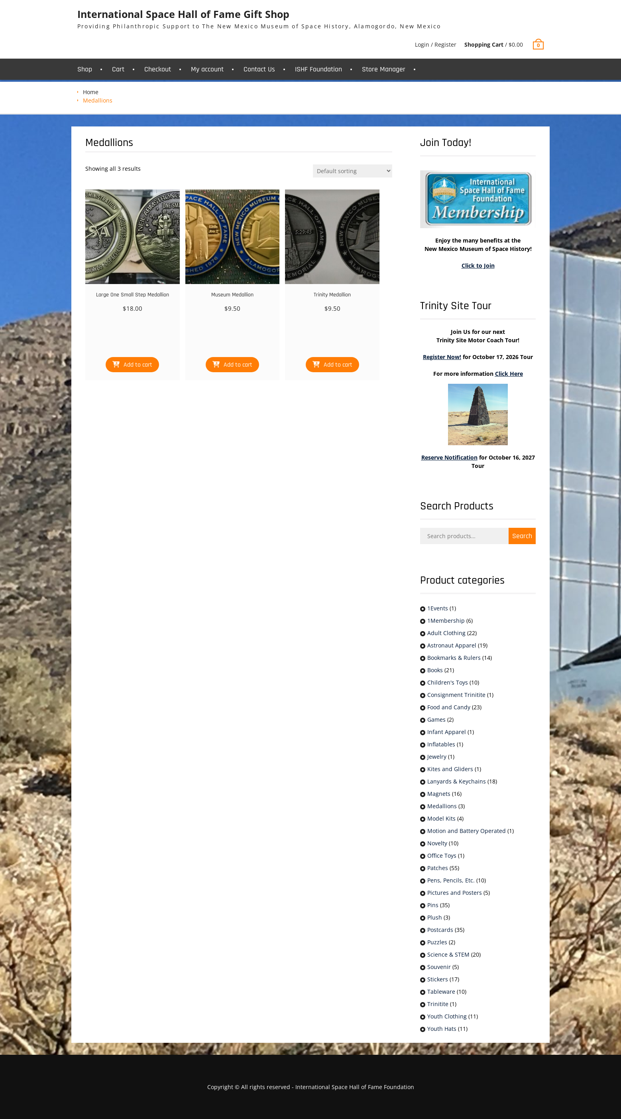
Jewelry (436, 756)
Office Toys (441, 855)
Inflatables (441, 744)
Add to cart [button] (138, 365)
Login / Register (435, 44)
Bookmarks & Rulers (454, 657)
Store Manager (383, 69)
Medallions (442, 806)
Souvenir (439, 967)
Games (436, 719)
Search (522, 536)
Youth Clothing (447, 1016)
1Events (437, 608)
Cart (118, 69)
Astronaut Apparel (451, 645)
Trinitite (437, 1004)
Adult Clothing (446, 633)
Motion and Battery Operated (466, 831)
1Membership (446, 620)
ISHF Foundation (318, 69)
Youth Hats (441, 1028)
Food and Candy (448, 707)
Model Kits (441, 818)
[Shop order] (352, 171)
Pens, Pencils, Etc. (451, 880)
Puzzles (437, 942)
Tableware (441, 991)
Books (435, 670)
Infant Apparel (446, 732)
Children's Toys (447, 682)
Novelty (437, 843)
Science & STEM (448, 954)
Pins (432, 905)
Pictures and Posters (454, 892)
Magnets (438, 793)
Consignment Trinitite (456, 695)
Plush (434, 917)
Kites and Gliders (450, 769)
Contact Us (259, 69)
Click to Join (478, 265)
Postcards (440, 929)
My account (207, 69)
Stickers (437, 979)
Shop (84, 69)
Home (90, 92)
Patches (437, 868)
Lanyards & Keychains (456, 781)
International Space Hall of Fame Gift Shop (183, 14)
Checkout (157, 69)
